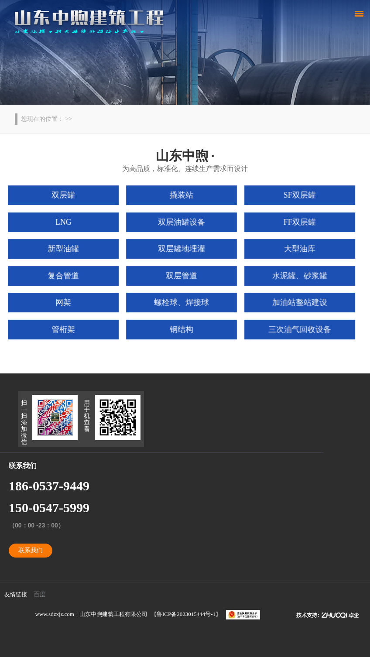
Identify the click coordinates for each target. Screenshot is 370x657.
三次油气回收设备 (297, 328)
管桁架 (66, 328)
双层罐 (66, 196)
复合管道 (66, 275)
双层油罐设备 (182, 223)
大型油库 (296, 249)
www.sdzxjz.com (54, 614)
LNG (66, 223)
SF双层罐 (296, 196)
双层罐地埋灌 (182, 249)
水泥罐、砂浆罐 (297, 275)
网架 (66, 301)
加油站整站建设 (297, 301)
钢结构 (181, 328)
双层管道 (181, 275)
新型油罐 (66, 249)
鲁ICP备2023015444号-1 (186, 614)
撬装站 (181, 196)
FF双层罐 (296, 223)
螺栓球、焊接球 (182, 301)
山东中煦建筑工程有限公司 (113, 614)
